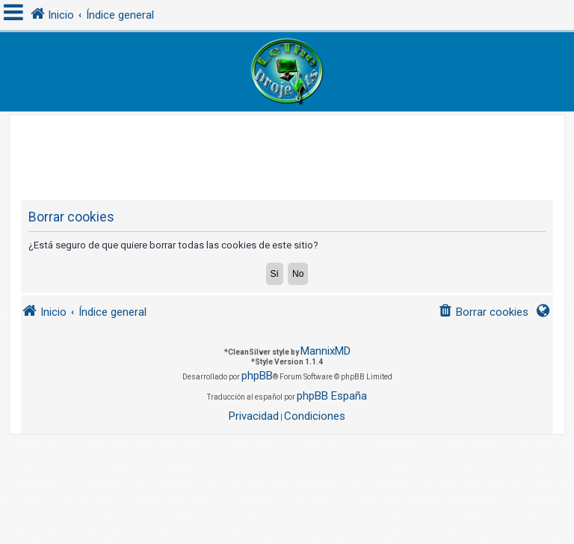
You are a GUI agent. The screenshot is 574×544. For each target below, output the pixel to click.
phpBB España (332, 396)
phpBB (257, 375)
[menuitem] (483, 312)
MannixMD (325, 351)
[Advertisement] (293, 149)
